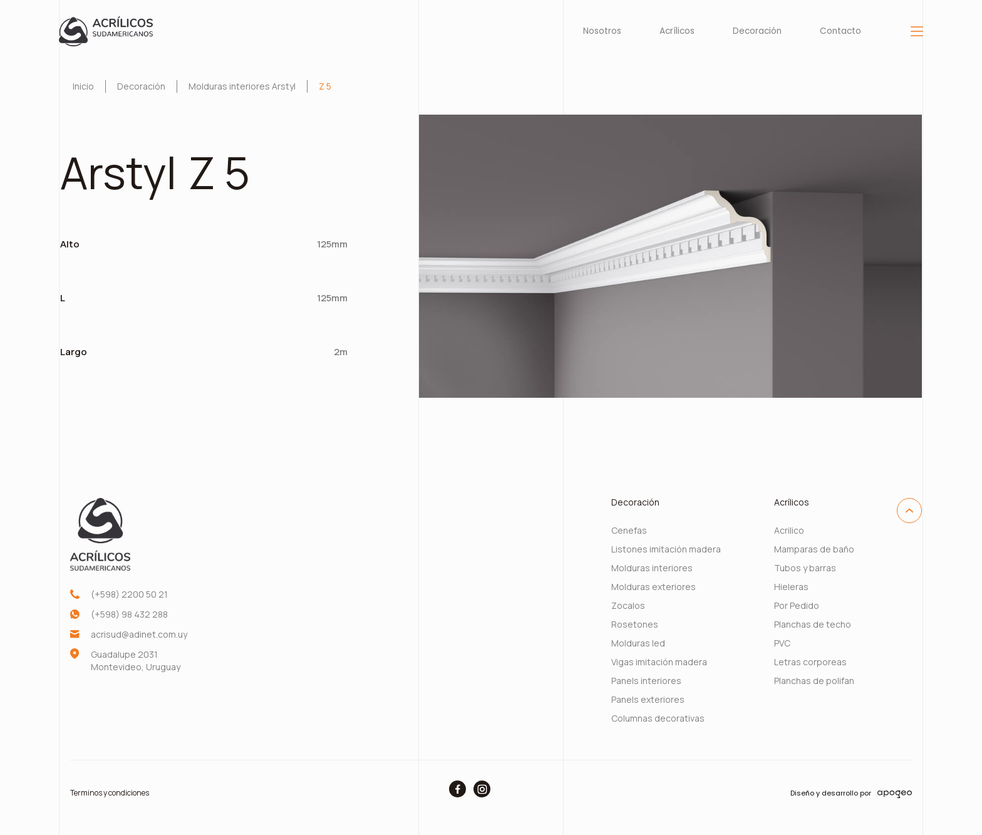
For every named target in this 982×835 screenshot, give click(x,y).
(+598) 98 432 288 (129, 614)
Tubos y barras (805, 568)
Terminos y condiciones (109, 792)
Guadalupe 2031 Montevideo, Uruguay (135, 660)
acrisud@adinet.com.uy (139, 634)
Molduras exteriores (653, 587)
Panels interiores (646, 681)
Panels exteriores (648, 699)
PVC (782, 643)
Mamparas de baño (814, 549)
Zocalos (628, 605)
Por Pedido (796, 605)
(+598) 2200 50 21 (129, 594)
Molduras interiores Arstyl (242, 86)
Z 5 (325, 86)
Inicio (83, 86)
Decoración (141, 86)
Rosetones (634, 624)
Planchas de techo (812, 624)
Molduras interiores (652, 568)
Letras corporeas (810, 662)
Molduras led (638, 643)
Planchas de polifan (814, 681)
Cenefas (629, 530)
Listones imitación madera (666, 549)
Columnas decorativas (658, 718)
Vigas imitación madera (659, 662)
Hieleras (791, 587)
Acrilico (789, 530)
